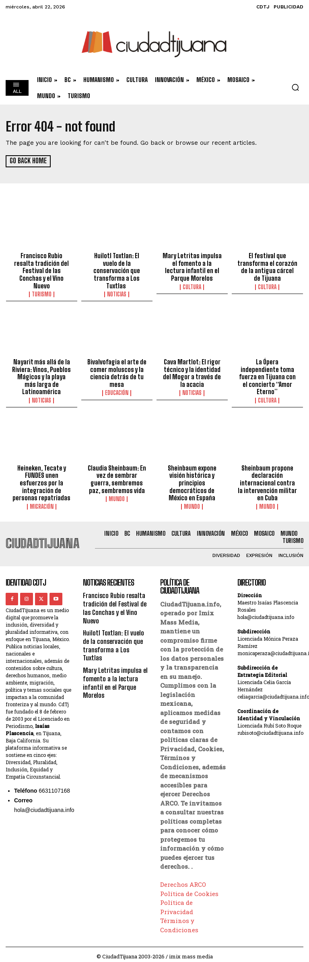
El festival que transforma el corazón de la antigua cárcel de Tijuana (267, 266)
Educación (116, 390)
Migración (42, 495)
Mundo (117, 495)
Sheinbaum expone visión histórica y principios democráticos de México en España (192, 480)
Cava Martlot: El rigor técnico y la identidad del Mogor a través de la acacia (192, 371)
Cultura (192, 286)
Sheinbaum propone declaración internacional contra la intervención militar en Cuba (267, 480)
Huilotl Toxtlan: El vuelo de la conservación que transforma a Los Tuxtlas (117, 266)
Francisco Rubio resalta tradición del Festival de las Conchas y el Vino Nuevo (41, 270)
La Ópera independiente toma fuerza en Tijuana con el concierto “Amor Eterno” (267, 371)
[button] (295, 87)
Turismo (42, 293)
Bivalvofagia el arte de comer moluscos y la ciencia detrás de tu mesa (117, 371)
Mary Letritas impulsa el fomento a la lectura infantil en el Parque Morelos (192, 266)
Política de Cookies (189, 890)
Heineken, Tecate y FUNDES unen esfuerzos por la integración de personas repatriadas (42, 476)
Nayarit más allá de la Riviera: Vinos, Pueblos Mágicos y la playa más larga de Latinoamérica (41, 375)
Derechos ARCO (183, 881)
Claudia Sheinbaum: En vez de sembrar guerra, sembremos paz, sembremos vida (117, 476)
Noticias (116, 286)
